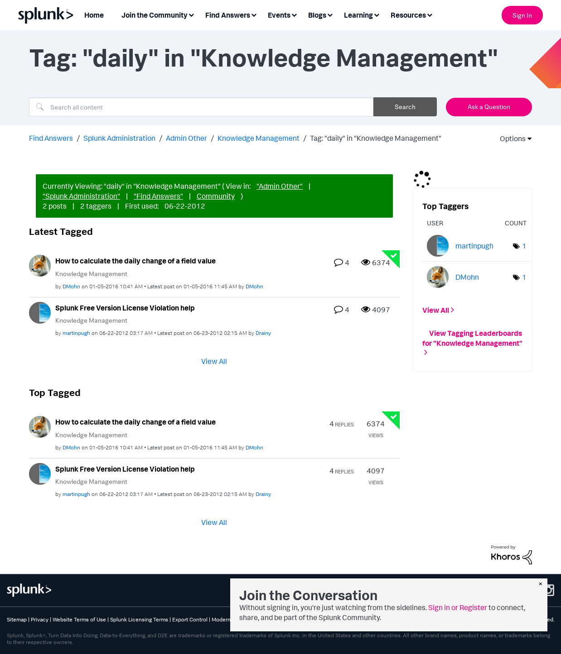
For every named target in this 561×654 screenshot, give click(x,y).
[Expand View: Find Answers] (253, 14)
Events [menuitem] (279, 14)
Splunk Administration (119, 138)
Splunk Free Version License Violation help (125, 307)
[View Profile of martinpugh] (76, 332)
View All (214, 361)
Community (216, 195)
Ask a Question (489, 106)
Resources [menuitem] (408, 14)
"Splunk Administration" (81, 195)
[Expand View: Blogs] (329, 14)
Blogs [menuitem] (317, 14)
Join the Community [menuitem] (154, 14)
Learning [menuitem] (358, 14)
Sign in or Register (457, 607)
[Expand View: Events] (294, 14)
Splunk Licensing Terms (139, 619)
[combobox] (201, 106)
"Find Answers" (158, 195)
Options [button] (510, 138)
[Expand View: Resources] (429, 14)
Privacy (39, 619)
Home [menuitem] (94, 14)
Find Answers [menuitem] (227, 14)
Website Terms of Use (79, 619)
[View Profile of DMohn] (71, 286)
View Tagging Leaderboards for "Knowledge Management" (472, 337)
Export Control (190, 619)
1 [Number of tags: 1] (524, 245)
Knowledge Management (259, 138)
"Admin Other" (279, 186)
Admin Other (186, 138)
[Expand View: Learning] (376, 14)
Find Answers (51, 138)
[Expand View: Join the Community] (191, 14)
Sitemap (17, 619)
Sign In (522, 15)
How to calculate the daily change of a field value (135, 260)
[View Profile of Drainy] (263, 332)
